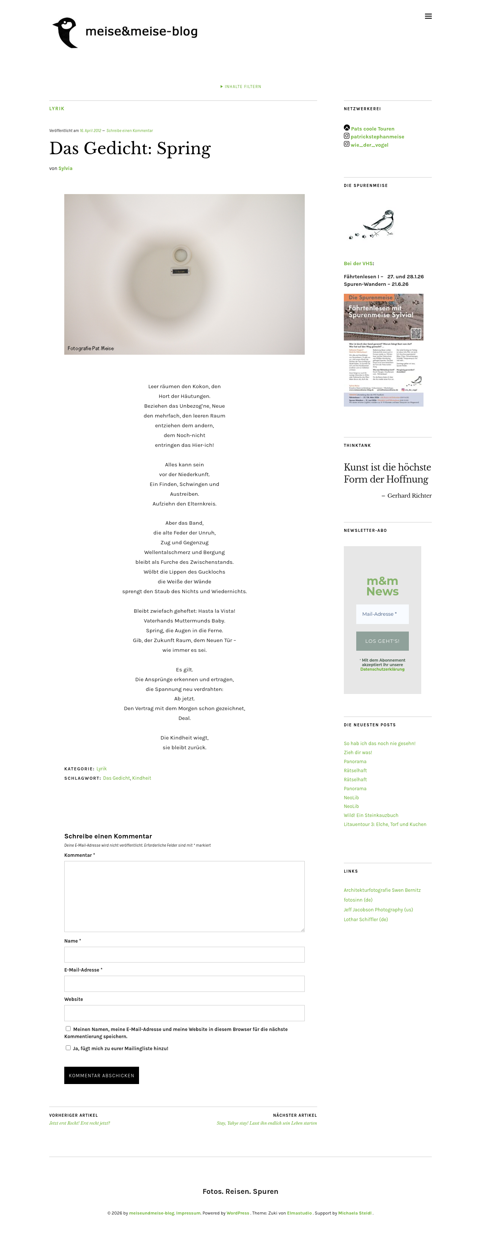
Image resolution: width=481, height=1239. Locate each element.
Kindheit (141, 778)
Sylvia (66, 168)
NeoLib (351, 797)
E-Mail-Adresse (83, 970)
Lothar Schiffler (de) (366, 919)
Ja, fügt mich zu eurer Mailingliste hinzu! (117, 1048)
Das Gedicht (116, 778)
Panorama (355, 761)
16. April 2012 (90, 130)
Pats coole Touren (373, 129)
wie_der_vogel (370, 145)
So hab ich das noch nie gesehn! (380, 743)
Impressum (188, 1213)
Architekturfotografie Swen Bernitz (382, 890)
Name (72, 941)
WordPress (238, 1213)
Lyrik (57, 108)
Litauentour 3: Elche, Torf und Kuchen (385, 824)
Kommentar (79, 855)
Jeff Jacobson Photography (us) (378, 910)
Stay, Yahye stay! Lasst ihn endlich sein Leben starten (267, 1119)
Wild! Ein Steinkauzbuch (371, 815)
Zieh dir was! (358, 752)
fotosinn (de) (358, 900)
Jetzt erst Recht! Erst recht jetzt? (79, 1119)
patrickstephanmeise (377, 137)
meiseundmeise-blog (151, 1213)
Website (73, 999)
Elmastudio (299, 1213)
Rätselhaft (355, 770)
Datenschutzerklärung (382, 669)
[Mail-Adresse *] (382, 614)
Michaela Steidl (355, 1213)
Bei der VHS (358, 263)
